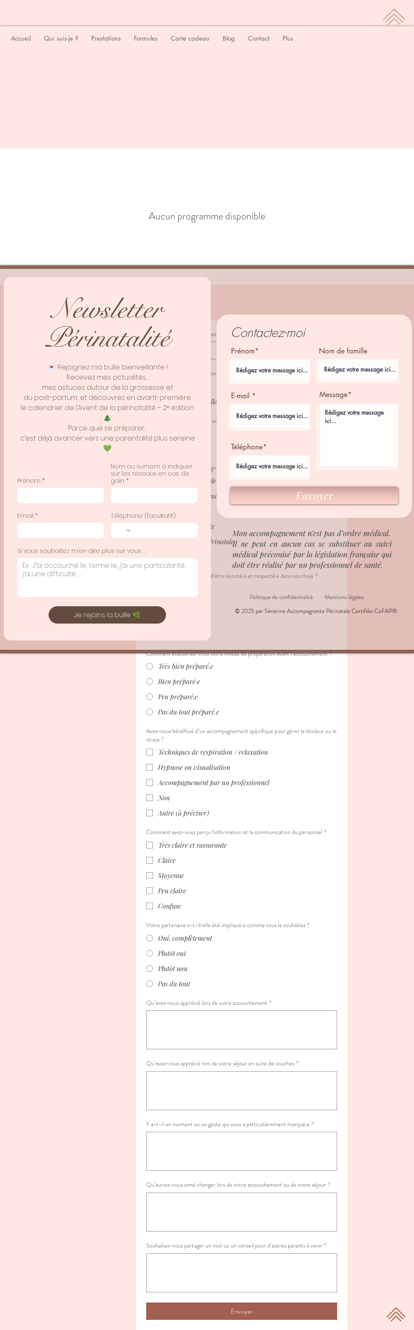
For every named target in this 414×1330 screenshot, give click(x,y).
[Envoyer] (314, 495)
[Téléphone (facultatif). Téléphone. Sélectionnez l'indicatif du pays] (124, 530)
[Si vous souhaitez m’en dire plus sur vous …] (107, 577)
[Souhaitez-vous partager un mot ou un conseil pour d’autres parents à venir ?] (242, 1273)
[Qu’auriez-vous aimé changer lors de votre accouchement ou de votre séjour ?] (242, 1212)
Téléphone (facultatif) (143, 516)
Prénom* (245, 351)
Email (27, 516)
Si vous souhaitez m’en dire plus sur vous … (81, 551)
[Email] (58, 530)
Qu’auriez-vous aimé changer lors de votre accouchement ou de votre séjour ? (238, 1185)
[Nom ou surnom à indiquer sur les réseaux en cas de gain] (151, 495)
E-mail (240, 396)
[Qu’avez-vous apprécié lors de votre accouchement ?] (242, 1029)
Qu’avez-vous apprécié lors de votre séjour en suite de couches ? (222, 1063)
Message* (335, 394)
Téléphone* (249, 447)
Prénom (31, 480)
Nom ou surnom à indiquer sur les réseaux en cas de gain (152, 473)
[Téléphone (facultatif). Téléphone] (162, 530)
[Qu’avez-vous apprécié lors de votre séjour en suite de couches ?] (242, 1090)
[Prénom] (58, 495)
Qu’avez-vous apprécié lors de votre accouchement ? (209, 1003)
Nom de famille (343, 351)
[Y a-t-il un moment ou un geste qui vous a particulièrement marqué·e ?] (242, 1151)
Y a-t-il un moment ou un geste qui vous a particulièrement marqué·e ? (230, 1124)
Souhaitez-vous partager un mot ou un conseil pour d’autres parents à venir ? (236, 1246)
